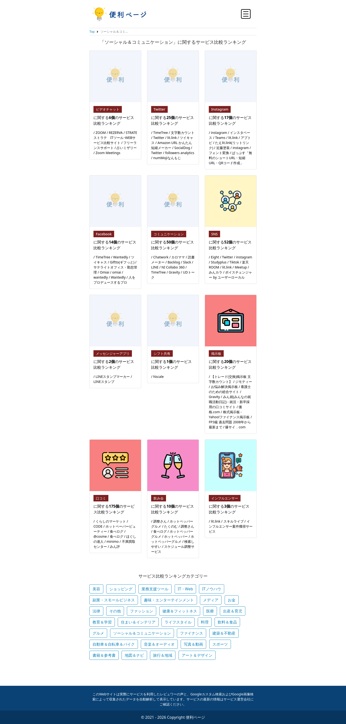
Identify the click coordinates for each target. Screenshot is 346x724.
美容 (96, 589)
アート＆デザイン (197, 655)
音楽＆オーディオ (159, 644)
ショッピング (120, 589)
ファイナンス (191, 633)
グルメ (98, 633)
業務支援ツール (155, 589)
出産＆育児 (232, 611)
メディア (210, 600)
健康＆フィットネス (179, 611)
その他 (115, 611)
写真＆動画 (193, 644)
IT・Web (185, 589)
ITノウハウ (211, 589)
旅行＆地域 (162, 655)
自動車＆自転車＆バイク (114, 644)
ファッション (141, 611)
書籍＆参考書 (104, 655)
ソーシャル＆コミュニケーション (142, 633)
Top (92, 31)
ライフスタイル (178, 622)
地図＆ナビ (134, 655)
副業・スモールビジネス (114, 600)
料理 (205, 622)
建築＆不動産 (223, 633)
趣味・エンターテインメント (169, 600)
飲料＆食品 (227, 622)
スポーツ (220, 644)
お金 (231, 600)
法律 (96, 611)
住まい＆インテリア (138, 622)
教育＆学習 (102, 622)
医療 (210, 611)
